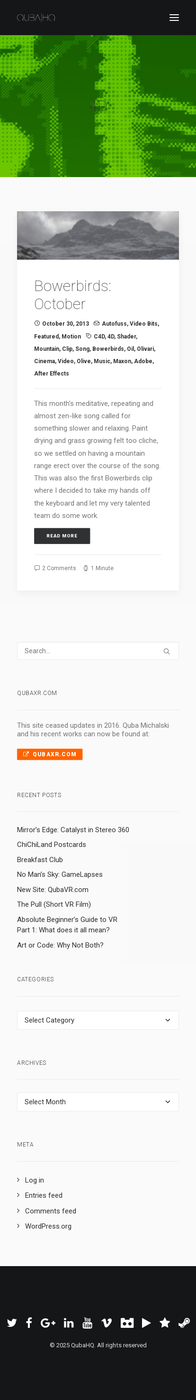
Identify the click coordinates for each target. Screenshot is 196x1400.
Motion (71, 336)
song (82, 349)
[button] (98, 235)
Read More (62, 536)
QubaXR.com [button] (49, 754)
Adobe (143, 361)
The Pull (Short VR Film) (54, 904)
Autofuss (114, 323)
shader (126, 336)
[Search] (98, 651)
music (102, 361)
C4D (99, 336)
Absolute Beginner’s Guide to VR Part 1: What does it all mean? (67, 925)
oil (130, 349)
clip (67, 349)
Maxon (122, 361)
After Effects (51, 373)
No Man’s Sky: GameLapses (60, 874)
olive (84, 361)
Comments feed (50, 1211)
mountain (46, 349)
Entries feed (43, 1195)
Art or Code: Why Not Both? (60, 945)
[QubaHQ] (36, 17)
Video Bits (144, 323)
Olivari (145, 349)
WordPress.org (48, 1226)
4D (110, 336)
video (66, 361)
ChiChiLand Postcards (51, 844)
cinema (44, 361)
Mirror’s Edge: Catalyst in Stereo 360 (73, 830)
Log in (34, 1180)
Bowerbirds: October (72, 295)
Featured (46, 336)
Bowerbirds (108, 349)
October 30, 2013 (65, 323)
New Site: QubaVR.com (53, 889)
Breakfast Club (40, 859)
